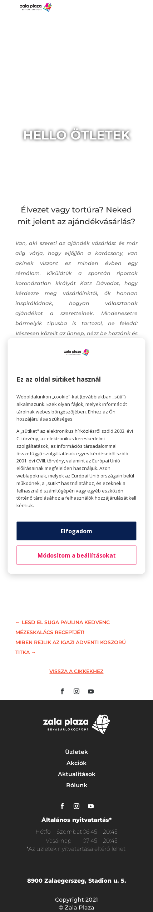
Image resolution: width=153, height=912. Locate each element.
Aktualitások (76, 774)
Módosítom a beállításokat (77, 555)
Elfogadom (76, 531)
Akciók (76, 763)
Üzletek (76, 752)
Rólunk (76, 785)
